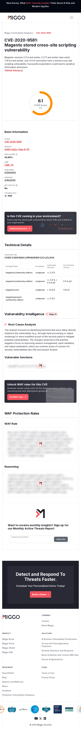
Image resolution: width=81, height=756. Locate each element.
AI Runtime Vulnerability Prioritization (59, 639)
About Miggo (48, 625)
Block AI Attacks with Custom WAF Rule (60, 655)
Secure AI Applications (52, 659)
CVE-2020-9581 (43, 33)
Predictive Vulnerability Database (18, 695)
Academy (6, 690)
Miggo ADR (7, 652)
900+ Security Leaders (38, 3)
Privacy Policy (48, 677)
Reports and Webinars (12, 682)
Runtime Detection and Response (58, 650)
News (5, 686)
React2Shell (8, 673)
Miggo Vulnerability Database (18, 33)
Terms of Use (48, 673)
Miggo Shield (8, 648)
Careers (45, 621)
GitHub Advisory (13, 70)
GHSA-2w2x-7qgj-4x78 (16, 149)
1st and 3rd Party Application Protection (55, 644)
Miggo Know (8, 639)
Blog (4, 677)
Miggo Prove (8, 643)
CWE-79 (8, 165)
